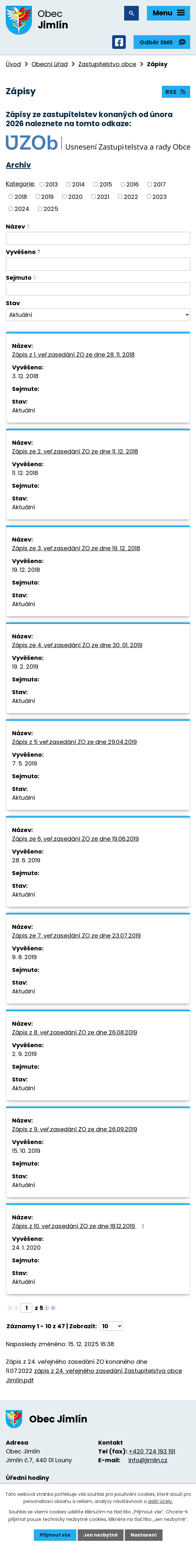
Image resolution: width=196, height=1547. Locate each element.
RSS (176, 92)
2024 (22, 209)
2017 (159, 184)
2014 (78, 184)
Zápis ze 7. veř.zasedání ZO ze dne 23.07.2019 (76, 935)
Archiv (18, 165)
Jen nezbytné (101, 1535)
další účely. (160, 1501)
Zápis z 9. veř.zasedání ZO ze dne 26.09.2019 (74, 1129)
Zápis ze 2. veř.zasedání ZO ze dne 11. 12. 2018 (75, 451)
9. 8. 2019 (24, 957)
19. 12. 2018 (26, 570)
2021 (103, 196)
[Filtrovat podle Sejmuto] (98, 288)
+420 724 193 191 (151, 1451)
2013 (52, 184)
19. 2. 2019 (25, 666)
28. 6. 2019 (26, 860)
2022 (131, 196)
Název (15, 226)
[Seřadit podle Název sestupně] (28, 227)
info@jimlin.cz (147, 1460)
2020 (75, 196)
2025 (51, 209)
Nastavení (144, 1535)
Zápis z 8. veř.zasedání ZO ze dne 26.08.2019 (74, 1032)
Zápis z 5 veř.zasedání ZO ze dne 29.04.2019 (74, 742)
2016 (132, 184)
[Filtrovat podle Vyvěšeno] (98, 264)
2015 (105, 184)
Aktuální (23, 410)
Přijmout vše (55, 1535)
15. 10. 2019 (26, 1151)
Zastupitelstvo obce (107, 64)
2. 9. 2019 (24, 1054)
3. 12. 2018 (25, 376)
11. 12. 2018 (25, 473)
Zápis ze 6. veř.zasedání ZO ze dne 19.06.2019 (75, 839)
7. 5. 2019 (24, 763)
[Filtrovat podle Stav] (98, 314)
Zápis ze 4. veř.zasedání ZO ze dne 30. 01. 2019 (77, 645)
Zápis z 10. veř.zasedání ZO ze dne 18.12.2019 (79, 1226)
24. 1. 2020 (26, 1247)
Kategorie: (20, 184)
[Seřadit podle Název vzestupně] (28, 225)
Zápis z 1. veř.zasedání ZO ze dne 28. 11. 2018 (73, 354)
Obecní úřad (50, 64)
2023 (159, 196)
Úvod (13, 64)
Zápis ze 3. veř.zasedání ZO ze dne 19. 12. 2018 (76, 548)
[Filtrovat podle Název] (98, 238)
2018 (21, 196)
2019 (47, 196)
